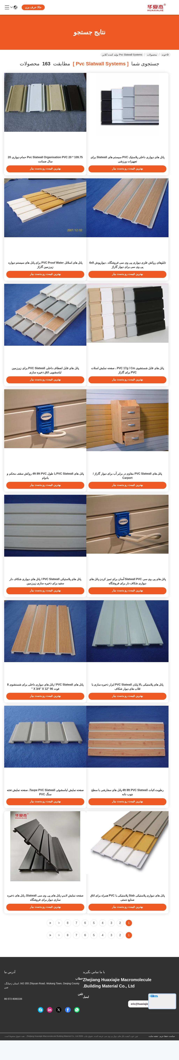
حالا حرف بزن (33, 7)
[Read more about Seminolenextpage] (59, 955)
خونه (165, 54)
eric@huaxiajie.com (144, 1023)
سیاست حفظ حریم (167, 1056)
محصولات (152, 54)
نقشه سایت (153, 1056)
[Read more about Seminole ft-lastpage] (50, 955)
